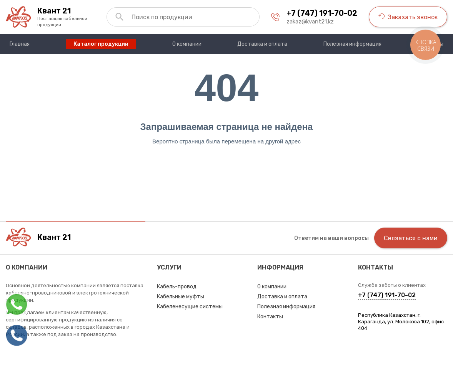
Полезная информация (286, 306)
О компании (271, 286)
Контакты (270, 316)
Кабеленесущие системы (190, 306)
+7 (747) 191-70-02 (321, 13)
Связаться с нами (411, 238)
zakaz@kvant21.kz (310, 21)
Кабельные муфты (180, 296)
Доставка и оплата (282, 296)
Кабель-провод (177, 286)
